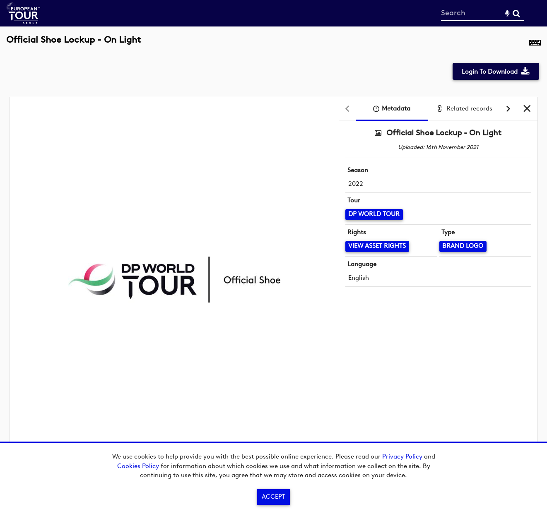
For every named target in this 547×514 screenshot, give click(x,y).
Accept (273, 496)
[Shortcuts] (535, 44)
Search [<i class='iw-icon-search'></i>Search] (516, 13)
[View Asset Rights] (377, 246)
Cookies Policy (138, 466)
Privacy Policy (402, 456)
